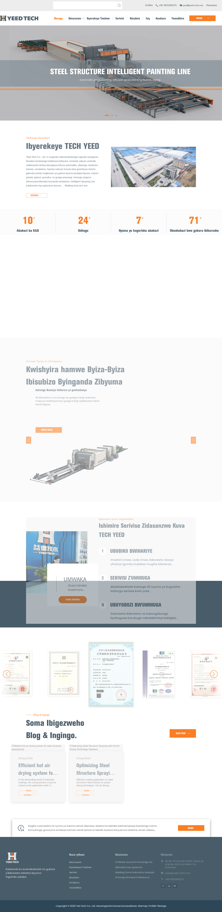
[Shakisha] (85, 5)
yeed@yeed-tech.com (193, 5)
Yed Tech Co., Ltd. (85, 906)
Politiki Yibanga (157, 906)
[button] (106, 115)
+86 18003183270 (168, 5)
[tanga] (118, 5)
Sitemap (142, 906)
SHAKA (149, 5)
